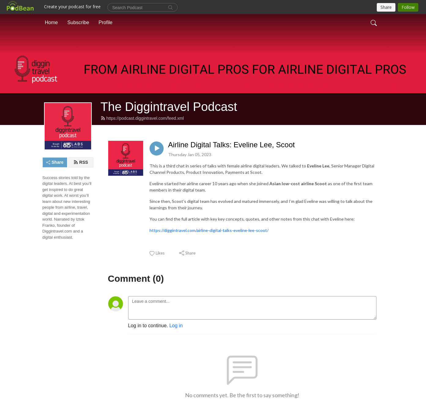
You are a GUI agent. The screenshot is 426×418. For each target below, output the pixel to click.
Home (51, 22)
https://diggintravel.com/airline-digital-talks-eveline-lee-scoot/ (209, 230)
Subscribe (78, 22)
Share (55, 162)
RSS (80, 162)
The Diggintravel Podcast (169, 106)
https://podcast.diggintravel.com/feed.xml (142, 118)
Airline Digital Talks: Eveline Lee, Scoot (231, 145)
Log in (176, 325)
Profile (105, 22)
